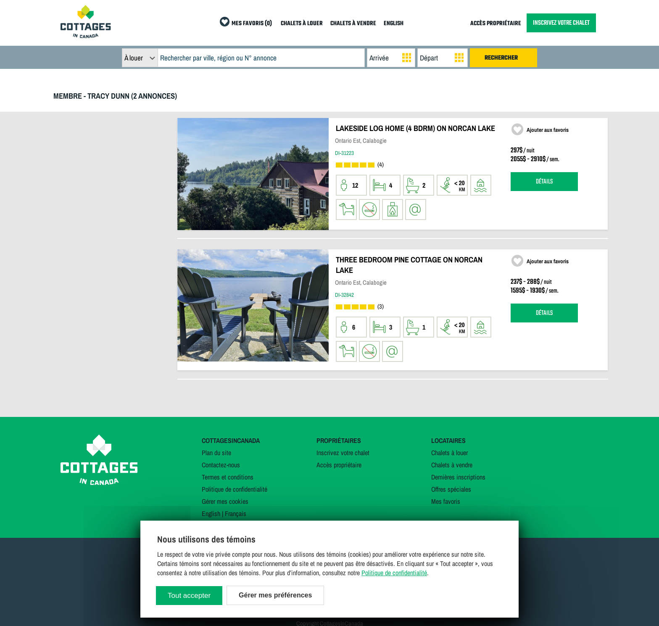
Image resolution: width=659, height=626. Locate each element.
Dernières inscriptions (458, 477)
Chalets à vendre (451, 464)
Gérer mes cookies (225, 501)
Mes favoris (445, 501)
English (211, 513)
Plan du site (216, 452)
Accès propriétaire (338, 464)
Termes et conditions (227, 477)
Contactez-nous (221, 464)
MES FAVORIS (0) (252, 24)
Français (235, 513)
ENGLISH (393, 24)
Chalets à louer (449, 452)
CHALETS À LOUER (302, 24)
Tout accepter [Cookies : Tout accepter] (189, 596)
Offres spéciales (451, 489)
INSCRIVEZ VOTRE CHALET (561, 23)
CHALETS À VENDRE (353, 24)
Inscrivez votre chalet (342, 452)
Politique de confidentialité (234, 489)
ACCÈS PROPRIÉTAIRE (495, 24)
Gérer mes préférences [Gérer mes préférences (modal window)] (275, 595)
